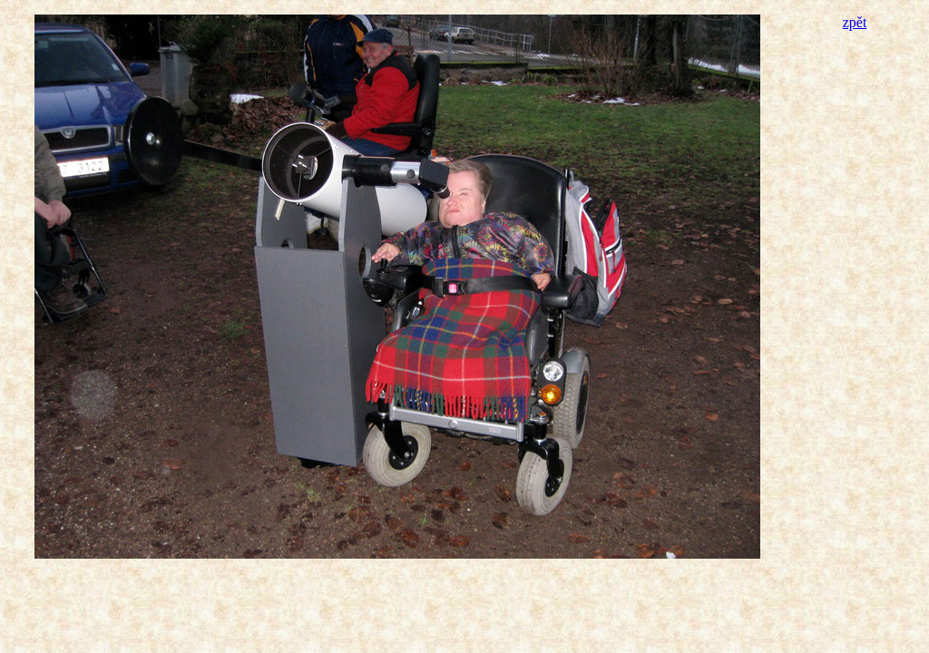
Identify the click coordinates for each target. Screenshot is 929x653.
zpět (855, 22)
